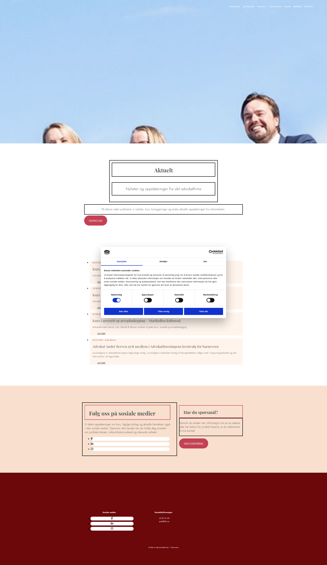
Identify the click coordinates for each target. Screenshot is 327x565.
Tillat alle (203, 311)
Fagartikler (275, 6)
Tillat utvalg (163, 311)
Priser (287, 6)
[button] (95, 221)
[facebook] (92, 439)
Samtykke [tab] (122, 261)
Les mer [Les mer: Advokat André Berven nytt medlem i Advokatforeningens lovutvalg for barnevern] (101, 363)
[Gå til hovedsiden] (86, 21)
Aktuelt (297, 6)
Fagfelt (261, 6)
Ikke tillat (123, 311)
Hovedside (234, 6)
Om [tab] (205, 261)
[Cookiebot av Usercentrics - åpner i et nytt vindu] (211, 252)
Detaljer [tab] (163, 261)
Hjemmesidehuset (162, 547)
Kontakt (308, 6)
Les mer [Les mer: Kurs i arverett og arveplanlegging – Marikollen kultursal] (101, 333)
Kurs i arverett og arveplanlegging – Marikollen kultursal (136, 320)
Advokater (248, 6)
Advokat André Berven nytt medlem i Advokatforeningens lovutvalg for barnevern (156, 346)
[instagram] (92, 449)
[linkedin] (92, 444)
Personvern (175, 547)
